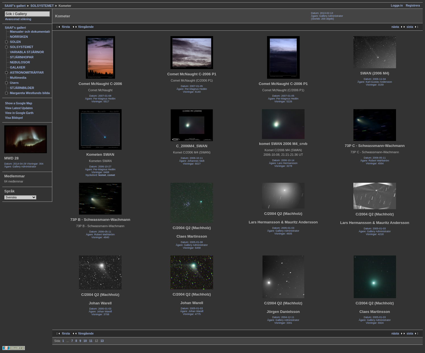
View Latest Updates (19, 108)
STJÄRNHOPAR (22, 57)
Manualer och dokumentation (31, 31)
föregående (86, 26)
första (66, 26)
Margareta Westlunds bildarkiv (32, 93)
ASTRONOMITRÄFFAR (27, 72)
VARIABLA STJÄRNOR (27, 52)
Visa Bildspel (14, 117)
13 (102, 340)
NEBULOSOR (20, 62)
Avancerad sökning (18, 19)
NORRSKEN (19, 36)
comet (111, 175)
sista (410, 26)
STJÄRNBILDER (22, 88)
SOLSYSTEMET (42, 5)
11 (90, 340)
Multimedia (18, 77)
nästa (395, 26)
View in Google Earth (19, 113)
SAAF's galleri (15, 5)
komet (102, 175)
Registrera (413, 5)
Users (14, 82)
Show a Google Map (18, 103)
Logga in (397, 5)
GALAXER (17, 67)
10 (85, 340)
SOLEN (15, 41)
